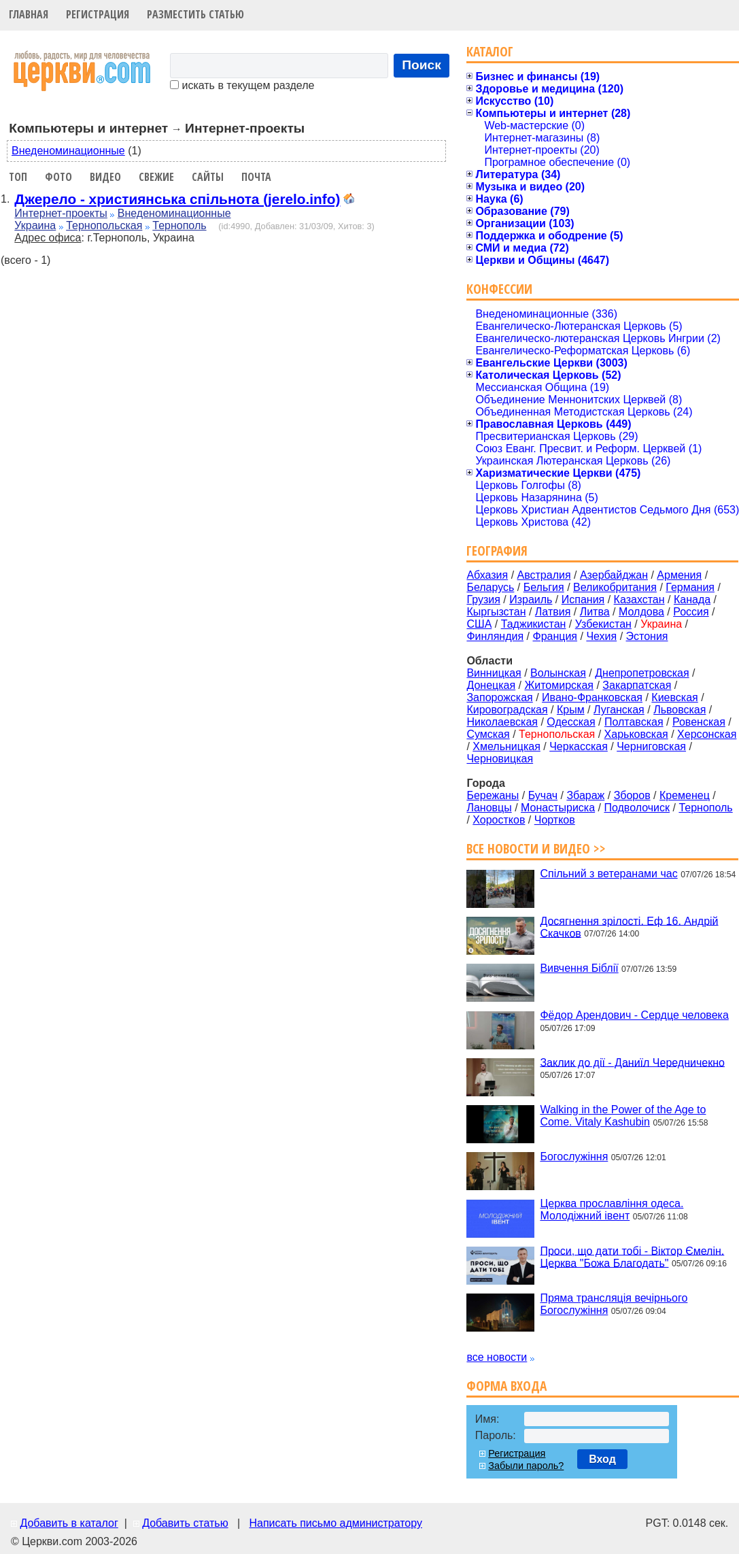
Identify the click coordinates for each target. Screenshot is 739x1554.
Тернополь (179, 225)
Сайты (208, 176)
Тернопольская (104, 225)
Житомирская (559, 685)
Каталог (489, 51)
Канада (692, 599)
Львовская (679, 709)
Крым (571, 709)
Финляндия (494, 636)
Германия (690, 587)
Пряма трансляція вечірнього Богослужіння (613, 1304)
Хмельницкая (506, 746)
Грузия (483, 599)
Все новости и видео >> (536, 848)
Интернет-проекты (60, 213)
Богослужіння (574, 1156)
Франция (554, 636)
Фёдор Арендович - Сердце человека (634, 1015)
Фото (58, 176)
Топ (18, 176)
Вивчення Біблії (579, 968)
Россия (690, 612)
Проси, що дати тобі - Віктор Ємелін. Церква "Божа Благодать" (632, 1256)
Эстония (647, 636)
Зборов (632, 795)
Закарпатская (636, 685)
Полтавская (634, 722)
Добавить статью (185, 1523)
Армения (679, 575)
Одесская (571, 722)
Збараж (585, 795)
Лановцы (488, 807)
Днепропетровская (642, 673)
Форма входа (506, 1385)
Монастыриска (558, 807)
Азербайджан (614, 575)
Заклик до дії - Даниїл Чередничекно (632, 1062)
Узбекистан (603, 624)
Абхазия (487, 575)
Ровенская (698, 722)
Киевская (674, 697)
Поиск (421, 65)
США (479, 624)
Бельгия (543, 587)
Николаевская (502, 722)
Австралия (544, 575)
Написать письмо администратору (335, 1523)
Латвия (552, 612)
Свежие (156, 176)
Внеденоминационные (68, 150)
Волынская (558, 673)
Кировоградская (506, 709)
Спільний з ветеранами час (608, 873)
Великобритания (615, 587)
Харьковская (636, 734)
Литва (595, 612)
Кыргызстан (496, 612)
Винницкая (493, 673)
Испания (583, 599)
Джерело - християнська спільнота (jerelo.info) (177, 199)
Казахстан (639, 599)
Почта (256, 176)
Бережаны (492, 795)
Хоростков (498, 820)
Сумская (487, 734)
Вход (602, 1459)
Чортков (554, 820)
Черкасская (578, 746)
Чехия (601, 636)
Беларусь (490, 587)
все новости (496, 1357)
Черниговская (651, 746)
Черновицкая (499, 758)
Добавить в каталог (69, 1523)
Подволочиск (637, 807)
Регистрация (97, 14)
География (497, 550)
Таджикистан (533, 624)
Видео (105, 176)
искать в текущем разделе (242, 85)
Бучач (542, 795)
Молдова (641, 612)
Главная (28, 14)
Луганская (619, 709)
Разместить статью (195, 14)
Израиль (530, 599)
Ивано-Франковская (592, 697)
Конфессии (499, 289)
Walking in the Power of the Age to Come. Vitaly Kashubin (623, 1116)
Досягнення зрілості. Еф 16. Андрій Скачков (629, 927)
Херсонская (706, 734)
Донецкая (490, 685)
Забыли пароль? (526, 1465)
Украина (35, 225)
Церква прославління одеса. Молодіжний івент (611, 1209)
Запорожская (499, 697)
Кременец (684, 795)
